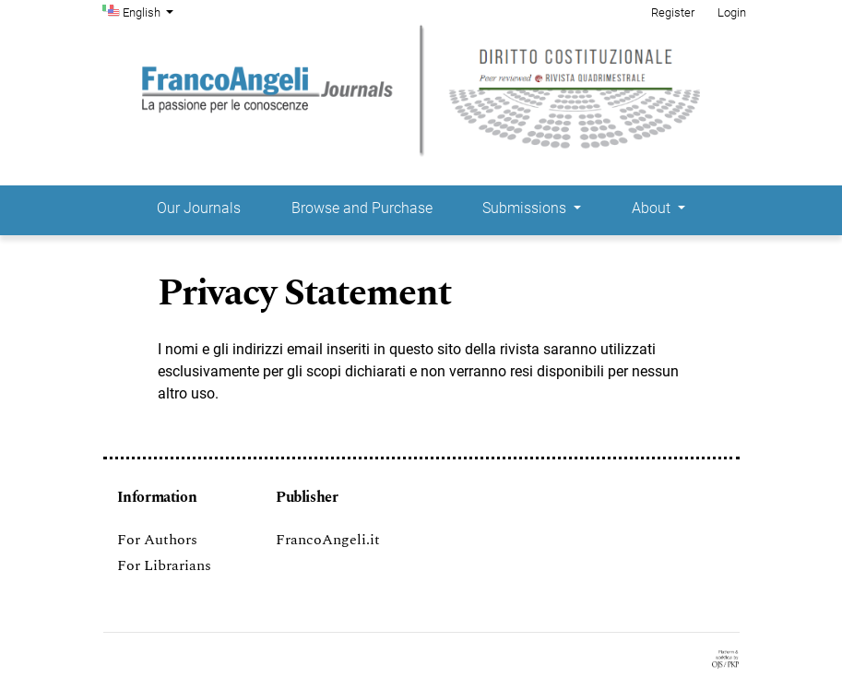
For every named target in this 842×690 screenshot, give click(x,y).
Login (731, 12)
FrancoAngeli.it (328, 540)
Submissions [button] (526, 208)
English (150, 11)
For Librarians (164, 565)
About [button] (653, 208)
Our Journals (199, 208)
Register (672, 12)
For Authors (157, 540)
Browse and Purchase (362, 208)
